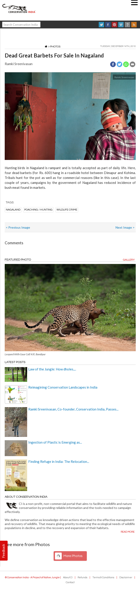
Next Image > (125, 227)
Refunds (82, 577)
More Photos (72, 556)
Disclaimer (125, 577)
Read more (128, 532)
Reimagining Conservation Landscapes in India (62, 387)
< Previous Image (18, 227)
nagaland (13, 209)
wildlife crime (67, 209)
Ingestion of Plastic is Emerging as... (55, 442)
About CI (67, 577)
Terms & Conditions (103, 577)
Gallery (129, 259)
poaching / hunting (38, 209)
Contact (70, 582)
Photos (55, 46)
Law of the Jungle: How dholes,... (52, 369)
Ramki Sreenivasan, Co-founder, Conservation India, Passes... (73, 409)
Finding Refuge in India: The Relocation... (58, 461)
